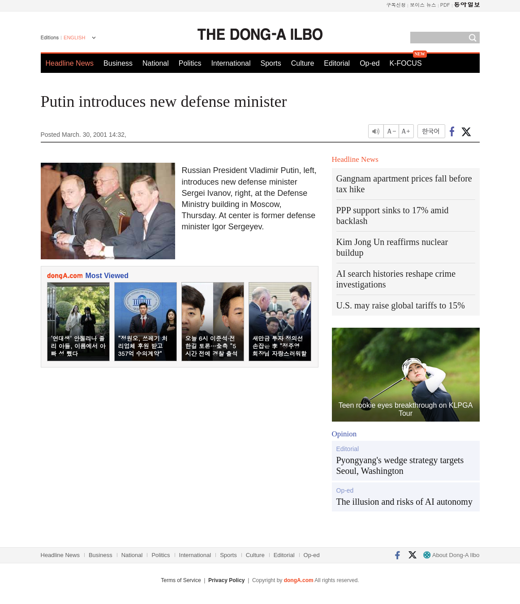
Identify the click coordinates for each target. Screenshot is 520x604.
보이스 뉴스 (423, 4)
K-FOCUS (406, 63)
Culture (302, 63)
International (230, 63)
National (155, 63)
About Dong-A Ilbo (451, 555)
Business (118, 63)
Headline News (70, 63)
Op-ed (369, 63)
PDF (445, 4)
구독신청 (396, 4)
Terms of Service (181, 580)
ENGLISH (74, 37)
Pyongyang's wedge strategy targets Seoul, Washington (400, 465)
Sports (270, 63)
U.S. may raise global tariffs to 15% (400, 305)
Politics (190, 63)
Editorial (337, 63)
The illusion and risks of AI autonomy (404, 502)
